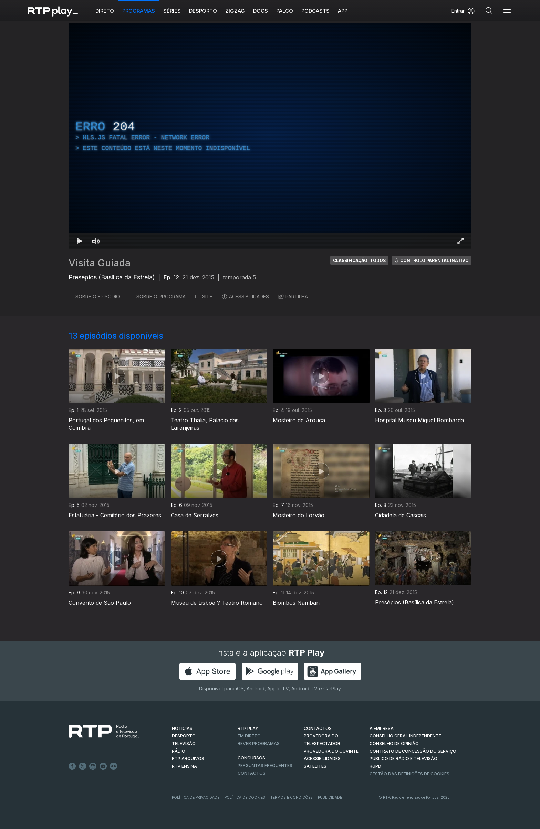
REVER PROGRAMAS (259, 743)
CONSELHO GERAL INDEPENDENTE (405, 735)
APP (342, 11)
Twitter (82, 766)
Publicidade (330, 797)
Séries (172, 11)
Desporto (203, 11)
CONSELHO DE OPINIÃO (394, 743)
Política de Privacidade (195, 797)
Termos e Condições (291, 797)
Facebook (72, 766)
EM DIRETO (249, 735)
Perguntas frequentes (265, 765)
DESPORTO (184, 735)
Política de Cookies (245, 797)
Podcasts (315, 11)
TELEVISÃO (184, 743)
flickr (113, 766)
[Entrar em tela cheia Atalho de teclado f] (460, 241)
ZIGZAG (235, 11)
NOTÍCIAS (182, 728)
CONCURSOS (251, 758)
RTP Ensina (184, 766)
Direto (104, 11)
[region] (270, 136)
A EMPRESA (382, 728)
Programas (138, 11)
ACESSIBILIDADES (245, 296)
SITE (203, 296)
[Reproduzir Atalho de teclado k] (79, 241)
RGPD (375, 766)
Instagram (93, 766)
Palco (284, 11)
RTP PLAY (248, 728)
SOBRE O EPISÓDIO (94, 296)
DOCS (260, 11)
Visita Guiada (100, 263)
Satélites (315, 766)
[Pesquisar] (489, 10)
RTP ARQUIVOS (188, 758)
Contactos (252, 773)
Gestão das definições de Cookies (409, 773)
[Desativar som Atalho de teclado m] (96, 241)
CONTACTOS (318, 728)
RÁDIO (178, 751)
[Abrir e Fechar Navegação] (507, 11)
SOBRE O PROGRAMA (157, 296)
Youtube (103, 766)
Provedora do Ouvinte (331, 751)
